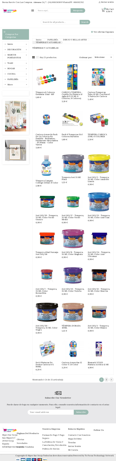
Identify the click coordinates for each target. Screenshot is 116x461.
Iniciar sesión (74, 446)
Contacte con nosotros (79, 435)
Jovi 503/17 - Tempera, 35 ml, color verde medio (73, 217)
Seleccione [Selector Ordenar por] (103, 57)
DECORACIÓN (17, 49)
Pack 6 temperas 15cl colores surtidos (72, 135)
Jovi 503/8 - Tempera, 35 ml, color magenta (72, 253)
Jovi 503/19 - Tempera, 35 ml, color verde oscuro (47, 217)
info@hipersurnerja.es (13, 447)
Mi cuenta (73, 450)
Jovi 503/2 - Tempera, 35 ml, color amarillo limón (98, 179)
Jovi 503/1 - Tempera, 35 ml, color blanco (98, 327)
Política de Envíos (50, 449)
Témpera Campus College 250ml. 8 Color (47, 182)
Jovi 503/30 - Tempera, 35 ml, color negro (47, 328)
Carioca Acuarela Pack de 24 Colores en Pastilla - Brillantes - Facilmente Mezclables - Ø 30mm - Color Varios (47, 139)
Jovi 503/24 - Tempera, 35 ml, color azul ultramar (99, 254)
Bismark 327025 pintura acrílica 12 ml (98, 364)
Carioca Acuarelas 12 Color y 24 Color (72, 364)
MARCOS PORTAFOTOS (17, 56)
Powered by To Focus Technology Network (93, 455)
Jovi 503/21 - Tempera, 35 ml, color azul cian (99, 216)
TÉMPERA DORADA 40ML (71, 327)
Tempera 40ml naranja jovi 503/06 (47, 253)
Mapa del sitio (75, 439)
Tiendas (72, 442)
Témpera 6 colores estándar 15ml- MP (45, 93)
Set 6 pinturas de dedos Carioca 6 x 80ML (45, 365)
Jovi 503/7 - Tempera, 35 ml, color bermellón (46, 291)
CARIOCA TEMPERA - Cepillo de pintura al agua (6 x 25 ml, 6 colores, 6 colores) (72, 95)
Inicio (17, 44)
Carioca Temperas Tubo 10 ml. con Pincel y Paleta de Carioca (99, 94)
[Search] (65, 22)
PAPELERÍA (17, 79)
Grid (33, 57)
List (37, 57)
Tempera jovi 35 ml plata (71, 178)
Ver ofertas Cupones (102, 32)
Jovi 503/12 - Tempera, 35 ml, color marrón (99, 290)
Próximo (111, 380)
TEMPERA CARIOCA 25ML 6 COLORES (97, 135)
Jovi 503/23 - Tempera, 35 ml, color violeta (73, 290)
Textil (17, 63)
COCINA (17, 74)
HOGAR (17, 68)
